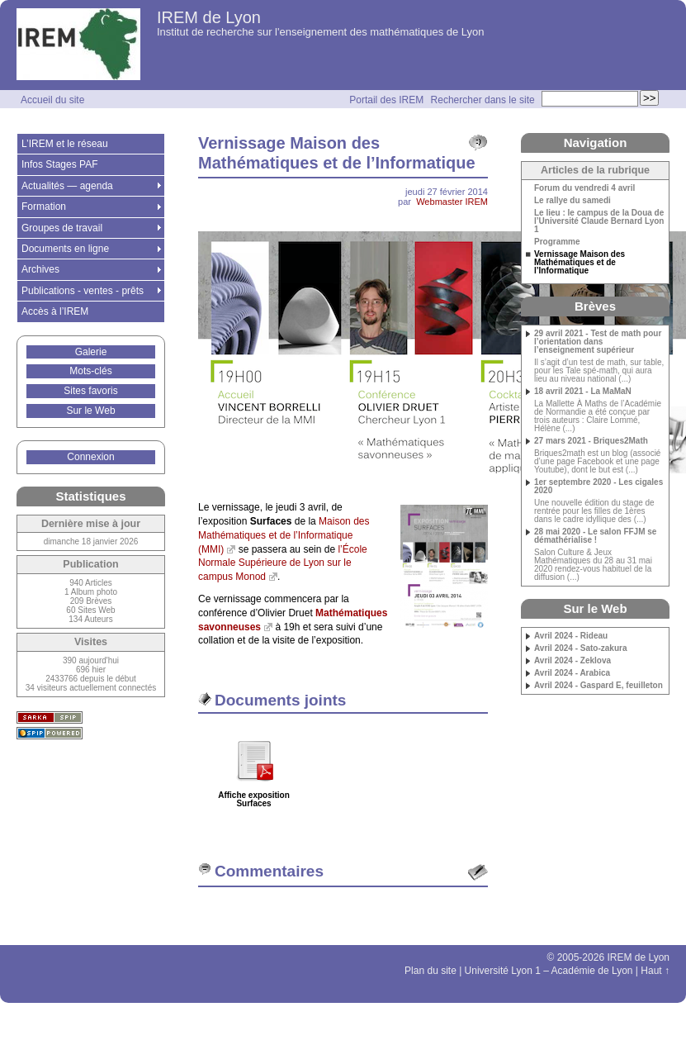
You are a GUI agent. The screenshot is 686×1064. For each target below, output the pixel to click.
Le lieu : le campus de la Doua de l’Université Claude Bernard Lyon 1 (599, 221)
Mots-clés (90, 371)
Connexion (90, 457)
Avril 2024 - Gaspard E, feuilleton (598, 686)
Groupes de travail (61, 228)
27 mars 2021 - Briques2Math (591, 441)
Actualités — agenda (67, 186)
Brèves (595, 306)
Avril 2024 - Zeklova (572, 661)
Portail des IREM (386, 100)
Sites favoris (90, 391)
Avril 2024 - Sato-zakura (580, 648)
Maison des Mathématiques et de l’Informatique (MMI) (283, 535)
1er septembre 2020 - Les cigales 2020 (598, 486)
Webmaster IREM (452, 202)
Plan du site (431, 970)
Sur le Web (90, 410)
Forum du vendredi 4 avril (584, 188)
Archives (40, 269)
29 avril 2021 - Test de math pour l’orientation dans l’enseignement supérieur (597, 342)
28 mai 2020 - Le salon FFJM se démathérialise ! (595, 536)
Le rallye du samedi (572, 201)
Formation (43, 206)
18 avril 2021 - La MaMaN (583, 391)
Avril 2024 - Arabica (572, 673)
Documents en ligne (65, 248)
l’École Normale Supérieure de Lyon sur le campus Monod (282, 563)
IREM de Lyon (209, 17)
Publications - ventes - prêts (82, 291)
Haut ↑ (655, 970)
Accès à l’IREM (54, 311)
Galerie (91, 352)
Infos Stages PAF (59, 164)
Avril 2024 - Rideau (571, 636)
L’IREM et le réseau (64, 144)
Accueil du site (52, 100)
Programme (557, 242)
